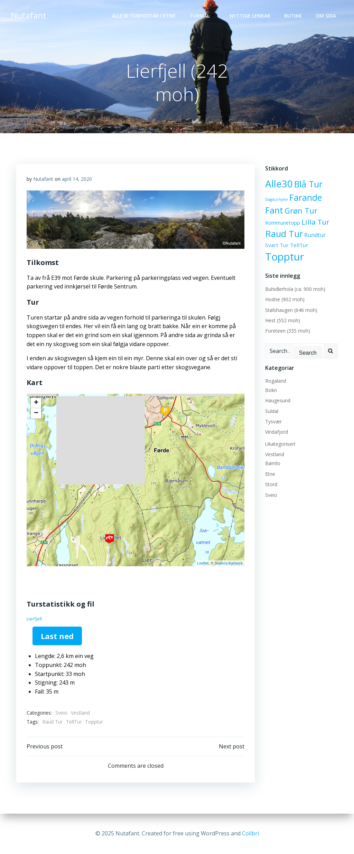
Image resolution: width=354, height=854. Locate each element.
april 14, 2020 (77, 179)
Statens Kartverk (229, 563)
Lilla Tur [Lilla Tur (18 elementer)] (315, 222)
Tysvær (273, 421)
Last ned (57, 636)
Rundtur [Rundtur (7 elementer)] (315, 235)
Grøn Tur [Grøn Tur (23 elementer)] (301, 211)
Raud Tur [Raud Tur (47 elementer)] (284, 234)
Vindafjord (276, 432)
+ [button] (36, 403)
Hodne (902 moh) (285, 299)
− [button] (36, 413)
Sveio (61, 712)
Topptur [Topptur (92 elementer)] (284, 257)
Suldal (271, 411)
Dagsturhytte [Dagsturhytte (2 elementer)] (276, 199)
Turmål (202, 15)
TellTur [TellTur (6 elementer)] (299, 245)
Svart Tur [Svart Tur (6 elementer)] (277, 245)
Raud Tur (52, 721)
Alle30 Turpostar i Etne (144, 15)
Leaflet (202, 563)
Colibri (250, 833)
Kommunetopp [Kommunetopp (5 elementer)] (282, 222)
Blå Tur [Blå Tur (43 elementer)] (308, 184)
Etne (270, 474)
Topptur (94, 721)
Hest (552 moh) (282, 320)
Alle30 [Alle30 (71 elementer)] (279, 183)
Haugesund (277, 400)
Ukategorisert (280, 444)
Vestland (80, 712)
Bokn (271, 390)
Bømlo (272, 463)
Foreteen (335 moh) (287, 330)
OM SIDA (326, 15)
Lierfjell (34, 619)
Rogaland (275, 380)
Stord (271, 484)
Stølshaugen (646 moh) (291, 310)
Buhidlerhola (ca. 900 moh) (295, 289)
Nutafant (43, 179)
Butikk (293, 15)
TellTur (74, 721)
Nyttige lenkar (250, 15)
